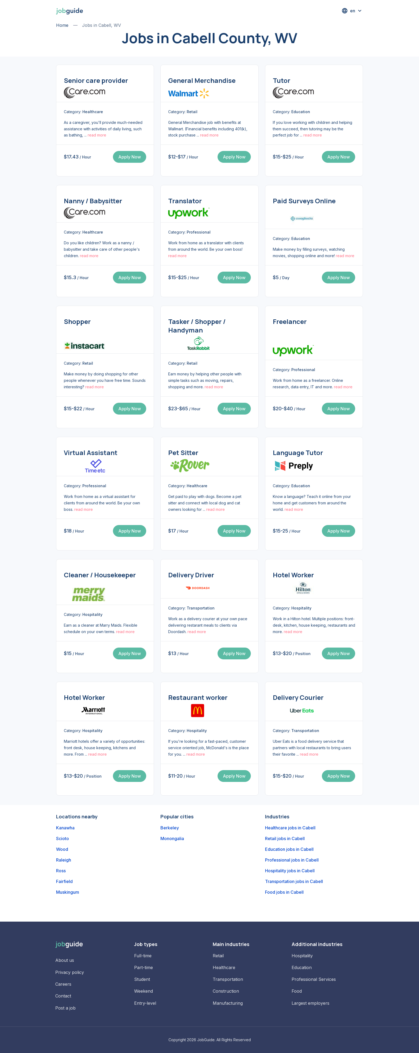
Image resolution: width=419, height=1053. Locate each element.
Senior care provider (96, 80)
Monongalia (172, 838)
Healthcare (224, 967)
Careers (63, 984)
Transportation (228, 979)
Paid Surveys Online (304, 200)
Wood (62, 849)
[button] (352, 11)
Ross (61, 870)
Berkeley (169, 827)
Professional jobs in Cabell (292, 860)
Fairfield (64, 881)
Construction (226, 991)
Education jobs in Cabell (289, 849)
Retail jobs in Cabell (285, 838)
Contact (63, 996)
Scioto (62, 838)
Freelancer (290, 321)
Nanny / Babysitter (93, 200)
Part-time (143, 967)
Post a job (65, 1008)
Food (297, 991)
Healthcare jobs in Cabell (290, 827)
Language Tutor (298, 452)
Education (302, 967)
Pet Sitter (183, 452)
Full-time (143, 955)
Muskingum (67, 892)
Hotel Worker (293, 574)
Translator (185, 200)
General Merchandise (202, 80)
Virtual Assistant (90, 452)
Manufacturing (228, 1003)
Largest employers (310, 1003)
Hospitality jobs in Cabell (290, 870)
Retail (218, 955)
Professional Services (314, 979)
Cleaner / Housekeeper (100, 574)
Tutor (281, 80)
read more (97, 135)
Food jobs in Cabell (284, 892)
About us (64, 960)
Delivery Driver (191, 574)
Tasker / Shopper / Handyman (197, 325)
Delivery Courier (298, 697)
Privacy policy (69, 972)
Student (142, 979)
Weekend (143, 991)
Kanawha (65, 827)
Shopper (77, 321)
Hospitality (302, 955)
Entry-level (145, 1003)
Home (62, 25)
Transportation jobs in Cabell (294, 881)
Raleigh (63, 860)
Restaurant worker (197, 697)
